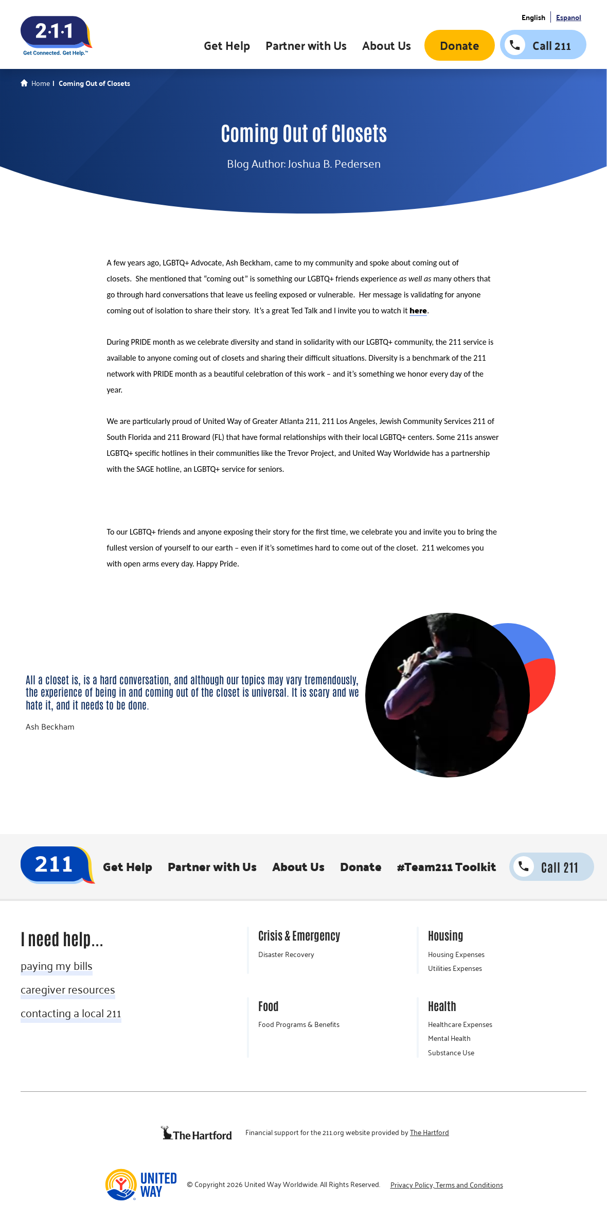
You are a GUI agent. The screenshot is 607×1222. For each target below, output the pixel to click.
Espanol (568, 17)
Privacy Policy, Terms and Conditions (446, 1185)
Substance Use (451, 1053)
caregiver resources (68, 989)
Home (40, 83)
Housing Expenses (456, 954)
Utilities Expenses (455, 968)
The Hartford (429, 1132)
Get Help (227, 45)
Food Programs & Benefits (299, 1024)
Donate (459, 45)
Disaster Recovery (286, 954)
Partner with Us (306, 45)
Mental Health (449, 1038)
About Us (386, 45)
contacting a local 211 (71, 1012)
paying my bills (57, 965)
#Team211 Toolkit (446, 866)
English (533, 17)
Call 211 (551, 45)
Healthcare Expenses (460, 1024)
